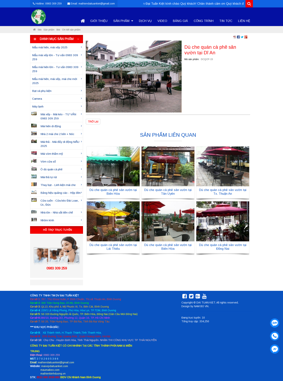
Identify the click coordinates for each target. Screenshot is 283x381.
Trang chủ (82, 21)
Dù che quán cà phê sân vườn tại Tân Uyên (168, 191)
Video (162, 21)
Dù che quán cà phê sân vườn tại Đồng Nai (222, 246)
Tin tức (225, 21)
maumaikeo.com (49, 369)
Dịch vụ (145, 21)
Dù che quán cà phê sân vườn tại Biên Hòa (113, 191)
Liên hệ (244, 21)
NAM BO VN (201, 306)
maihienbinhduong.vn (53, 373)
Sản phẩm (123, 21)
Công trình (204, 21)
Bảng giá (180, 21)
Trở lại (93, 121)
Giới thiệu (99, 21)
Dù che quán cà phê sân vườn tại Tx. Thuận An (222, 191)
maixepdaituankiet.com (54, 366)
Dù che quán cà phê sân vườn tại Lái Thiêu (113, 246)
